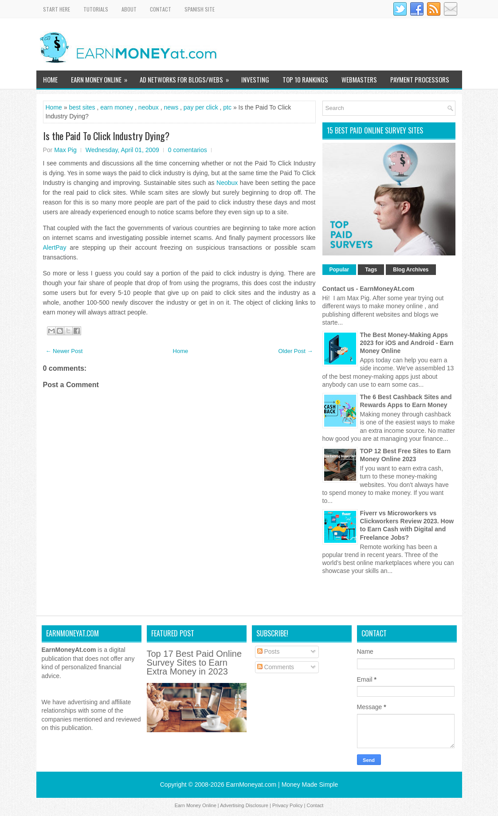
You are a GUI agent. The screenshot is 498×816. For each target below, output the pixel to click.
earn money (116, 107)
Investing (255, 79)
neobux (148, 107)
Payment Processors (419, 79)
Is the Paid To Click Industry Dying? (106, 135)
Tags (371, 270)
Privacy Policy (287, 805)
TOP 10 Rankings (305, 79)
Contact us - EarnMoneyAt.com (368, 288)
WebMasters (359, 79)
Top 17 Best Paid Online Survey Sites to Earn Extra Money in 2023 (194, 662)
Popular (339, 270)
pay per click (201, 107)
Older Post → (295, 351)
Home (50, 79)
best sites (82, 107)
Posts (268, 651)
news (171, 107)
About (129, 9)
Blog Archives (410, 270)
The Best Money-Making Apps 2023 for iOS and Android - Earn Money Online (407, 342)
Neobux (227, 182)
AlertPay (55, 247)
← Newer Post (64, 351)
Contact (160, 9)
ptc (227, 107)
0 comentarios (187, 149)
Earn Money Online (102, 77)
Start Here (56, 9)
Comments (275, 667)
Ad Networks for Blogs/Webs (187, 77)
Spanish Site (199, 9)
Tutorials (95, 9)
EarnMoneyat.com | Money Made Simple (282, 784)
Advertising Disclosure (244, 805)
